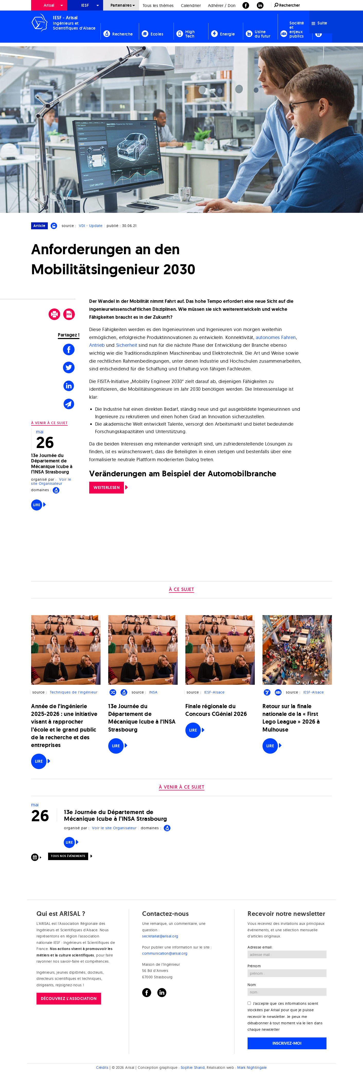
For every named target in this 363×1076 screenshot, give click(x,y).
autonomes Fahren (276, 337)
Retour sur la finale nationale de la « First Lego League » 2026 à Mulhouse (291, 718)
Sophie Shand (193, 1067)
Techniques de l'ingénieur (73, 692)
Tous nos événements (68, 856)
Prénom (254, 966)
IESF (85, 5)
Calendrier (191, 5)
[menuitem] (49, 5)
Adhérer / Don (222, 5)
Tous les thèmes (158, 5)
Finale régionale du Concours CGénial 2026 (216, 710)
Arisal (49, 5)
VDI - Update (91, 225)
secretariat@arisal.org (160, 936)
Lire (36, 505)
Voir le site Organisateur (51, 481)
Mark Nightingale (252, 1067)
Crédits (102, 1067)
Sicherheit (126, 345)
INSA (153, 692)
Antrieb (97, 345)
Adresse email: (260, 947)
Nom (252, 984)
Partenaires (121, 5)
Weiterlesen (107, 487)
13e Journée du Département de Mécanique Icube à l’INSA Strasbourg (51, 463)
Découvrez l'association (68, 998)
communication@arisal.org (165, 953)
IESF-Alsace (214, 692)
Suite (319, 23)
